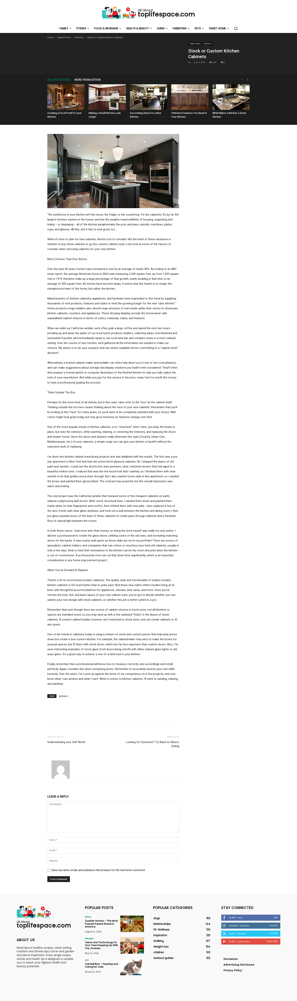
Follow (273, 925)
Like (276, 917)
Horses (88, 917)
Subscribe (272, 941)
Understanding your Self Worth (66, 742)
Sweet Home (64, 37)
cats (87, 960)
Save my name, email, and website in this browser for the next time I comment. (98, 870)
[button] (235, 28)
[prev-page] (242, 79)
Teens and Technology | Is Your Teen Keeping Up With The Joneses (101, 945)
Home (50, 37)
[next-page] (248, 79)
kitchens (63, 696)
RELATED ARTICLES (59, 79)
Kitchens (79, 37)
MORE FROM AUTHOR (87, 79)
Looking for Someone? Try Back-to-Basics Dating (152, 744)
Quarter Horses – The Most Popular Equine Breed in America (101, 923)
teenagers (89, 938)
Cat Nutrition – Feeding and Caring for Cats (101, 965)
